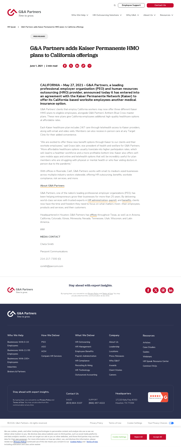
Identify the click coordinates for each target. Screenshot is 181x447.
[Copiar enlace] (83, 66)
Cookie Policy (76, 441)
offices (93, 214)
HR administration (98, 200)
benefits (126, 200)
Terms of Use (108, 293)
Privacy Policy (93, 293)
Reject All (138, 437)
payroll (113, 200)
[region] (90, 437)
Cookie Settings (119, 437)
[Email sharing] (89, 66)
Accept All (157, 437)
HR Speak (11, 27)
